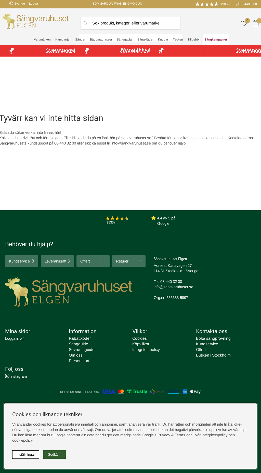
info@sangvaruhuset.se (131, 143)
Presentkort (78, 360)
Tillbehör (194, 40)
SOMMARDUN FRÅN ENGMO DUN (117, 3)
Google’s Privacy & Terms (163, 435)
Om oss (75, 354)
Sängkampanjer (215, 40)
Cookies (139, 338)
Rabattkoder (79, 338)
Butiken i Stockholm (212, 354)
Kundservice (19, 261)
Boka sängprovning (212, 338)
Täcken (178, 40)
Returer (122, 261)
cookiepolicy (22, 440)
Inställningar (26, 454)
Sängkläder (145, 40)
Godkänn (54, 454)
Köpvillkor (140, 343)
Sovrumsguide (81, 349)
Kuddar (163, 40)
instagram (16, 375)
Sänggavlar (125, 40)
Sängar (80, 40)
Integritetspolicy (145, 349)
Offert (85, 261)
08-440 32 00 (171, 281)
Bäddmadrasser (101, 40)
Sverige (17, 3)
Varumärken (42, 40)
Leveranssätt (55, 261)
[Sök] (130, 23)
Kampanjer (63, 40)
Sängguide (77, 343)
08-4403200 (248, 4)
